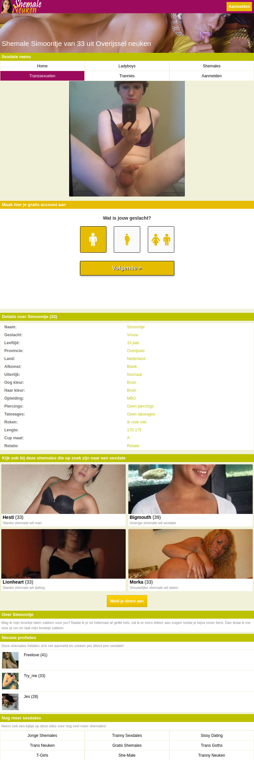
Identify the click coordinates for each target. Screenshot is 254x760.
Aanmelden (239, 6)
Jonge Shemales (42, 735)
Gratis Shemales (127, 745)
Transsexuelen (42, 76)
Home (42, 66)
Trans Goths (212, 745)
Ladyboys (126, 66)
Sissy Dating (212, 735)
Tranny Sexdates (127, 735)
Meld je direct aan (127, 601)
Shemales (211, 66)
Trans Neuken (42, 745)
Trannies (127, 76)
